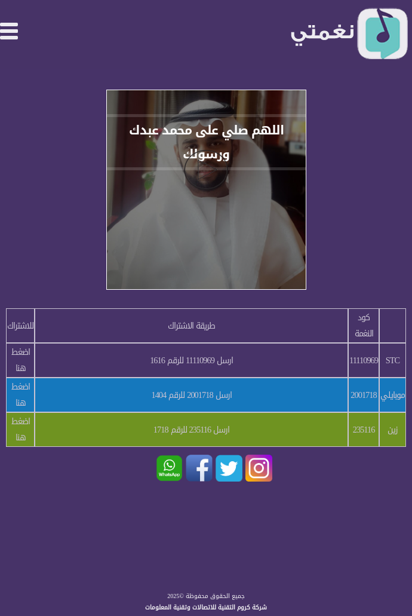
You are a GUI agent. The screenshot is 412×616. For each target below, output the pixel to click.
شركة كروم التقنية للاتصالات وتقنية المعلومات (206, 607)
